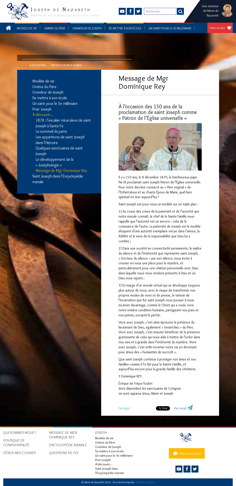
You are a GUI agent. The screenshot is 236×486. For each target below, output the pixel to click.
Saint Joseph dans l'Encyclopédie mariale (57, 179)
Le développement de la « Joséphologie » (54, 162)
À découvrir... (42, 114)
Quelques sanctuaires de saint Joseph (59, 151)
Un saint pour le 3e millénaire (170, 28)
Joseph (101, 432)
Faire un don (217, 28)
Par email (180, 408)
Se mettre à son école (125, 28)
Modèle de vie (27, 28)
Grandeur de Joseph (87, 28)
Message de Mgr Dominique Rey (61, 170)
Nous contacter (187, 453)
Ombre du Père (54, 28)
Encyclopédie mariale (68, 445)
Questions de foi (63, 453)
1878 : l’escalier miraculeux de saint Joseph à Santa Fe (63, 123)
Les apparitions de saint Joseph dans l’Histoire (60, 140)
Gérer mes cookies (19, 453)
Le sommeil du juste (51, 131)
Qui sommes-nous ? (19, 432)
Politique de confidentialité (16, 442)
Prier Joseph (41, 109)
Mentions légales (145, 482)
